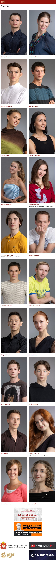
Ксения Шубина (33, 504)
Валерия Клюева (34, 204)
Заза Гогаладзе (33, 106)
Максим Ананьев (6, 57)
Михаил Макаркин (34, 255)
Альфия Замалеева (34, 155)
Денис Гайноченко (6, 106)
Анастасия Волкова (34, 57)
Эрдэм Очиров (5, 355)
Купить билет (28, 514)
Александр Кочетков (7, 255)
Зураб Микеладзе (6, 305)
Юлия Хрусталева (34, 453)
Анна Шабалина (6, 504)
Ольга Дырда (5, 155)
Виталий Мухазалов (35, 305)
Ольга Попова (33, 355)
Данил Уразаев (33, 404)
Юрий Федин (5, 453)
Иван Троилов (5, 404)
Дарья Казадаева (6, 204)
